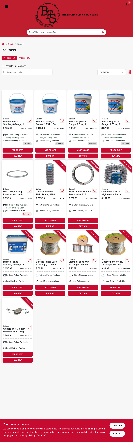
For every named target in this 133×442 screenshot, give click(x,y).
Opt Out (117, 433)
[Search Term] (66, 32)
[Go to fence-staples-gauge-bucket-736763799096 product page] (83, 124)
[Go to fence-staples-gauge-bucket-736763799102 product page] (116, 124)
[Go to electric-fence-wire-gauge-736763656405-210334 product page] (83, 264)
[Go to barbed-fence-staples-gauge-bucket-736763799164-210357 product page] (17, 264)
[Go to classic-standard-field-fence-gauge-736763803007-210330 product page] (50, 195)
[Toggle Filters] (129, 72)
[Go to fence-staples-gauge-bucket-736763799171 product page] (50, 124)
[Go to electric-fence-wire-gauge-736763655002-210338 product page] (50, 264)
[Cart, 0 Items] (127, 4)
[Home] (3, 44)
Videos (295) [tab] (25, 58)
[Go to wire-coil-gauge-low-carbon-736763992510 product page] (17, 195)
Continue (117, 425)
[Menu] (6, 6)
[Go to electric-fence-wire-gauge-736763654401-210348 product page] (116, 264)
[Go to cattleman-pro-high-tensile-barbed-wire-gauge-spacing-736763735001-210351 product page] (116, 195)
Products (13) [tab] (9, 58)
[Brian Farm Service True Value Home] (47, 14)
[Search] (103, 32)
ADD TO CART (17, 150)
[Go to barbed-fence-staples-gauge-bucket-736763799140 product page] (17, 124)
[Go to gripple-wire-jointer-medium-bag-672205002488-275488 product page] (17, 331)
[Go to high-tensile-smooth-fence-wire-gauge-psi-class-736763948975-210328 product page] (83, 195)
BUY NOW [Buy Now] (18, 156)
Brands (11, 44)
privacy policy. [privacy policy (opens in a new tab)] (67, 432)
